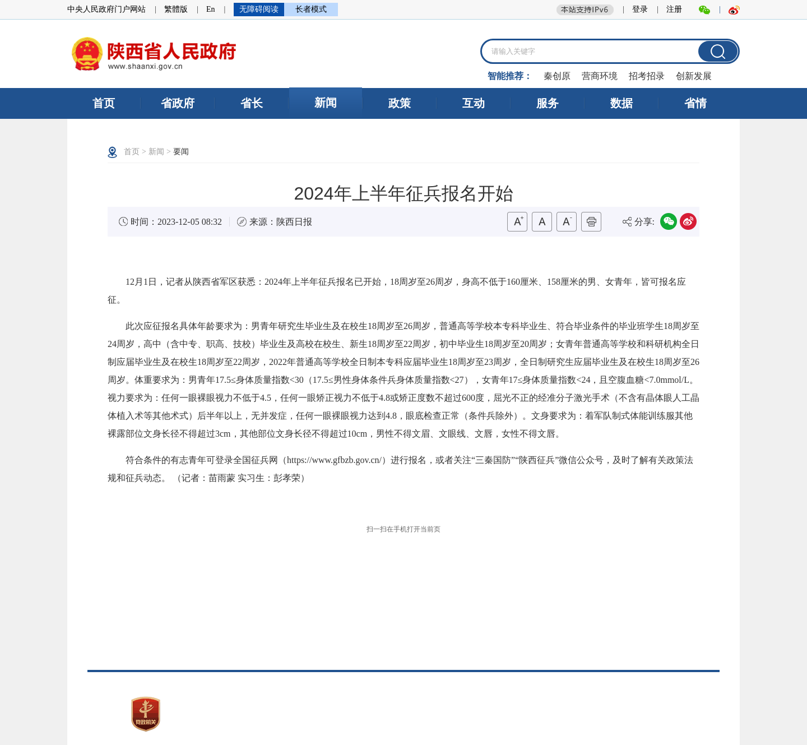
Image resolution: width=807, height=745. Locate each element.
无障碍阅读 (259, 9)
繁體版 (176, 9)
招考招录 (647, 76)
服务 (547, 103)
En (210, 9)
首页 (103, 103)
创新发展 (694, 76)
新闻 (325, 102)
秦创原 (557, 76)
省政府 (177, 103)
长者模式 (311, 9)
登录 (640, 9)
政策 (399, 103)
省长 (251, 103)
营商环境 (600, 76)
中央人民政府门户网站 (106, 9)
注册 (674, 9)
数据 (621, 103)
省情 (695, 103)
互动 (473, 103)
